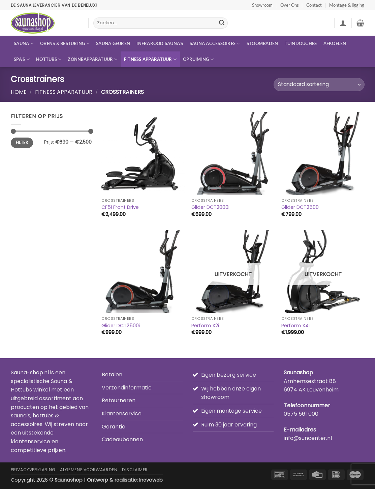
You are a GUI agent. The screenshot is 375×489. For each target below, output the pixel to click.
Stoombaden (262, 43)
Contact (314, 5)
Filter (22, 142)
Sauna (24, 43)
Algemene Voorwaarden (88, 470)
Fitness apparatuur (150, 59)
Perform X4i (295, 326)
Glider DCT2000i (210, 207)
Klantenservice (122, 413)
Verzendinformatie (127, 387)
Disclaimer (135, 470)
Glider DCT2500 (300, 207)
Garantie (113, 426)
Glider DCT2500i (120, 326)
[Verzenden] (221, 23)
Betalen (112, 374)
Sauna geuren (113, 43)
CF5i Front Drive (120, 207)
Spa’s (22, 59)
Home (19, 92)
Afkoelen (334, 43)
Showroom (262, 5)
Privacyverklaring (33, 470)
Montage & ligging (346, 5)
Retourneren (118, 400)
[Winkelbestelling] (319, 84)
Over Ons (289, 5)
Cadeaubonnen (122, 439)
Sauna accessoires (215, 43)
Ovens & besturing (65, 43)
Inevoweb (151, 480)
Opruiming (198, 59)
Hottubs (48, 59)
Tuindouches (301, 43)
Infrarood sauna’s (159, 43)
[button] (343, 22)
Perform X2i (205, 326)
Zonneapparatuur (92, 59)
